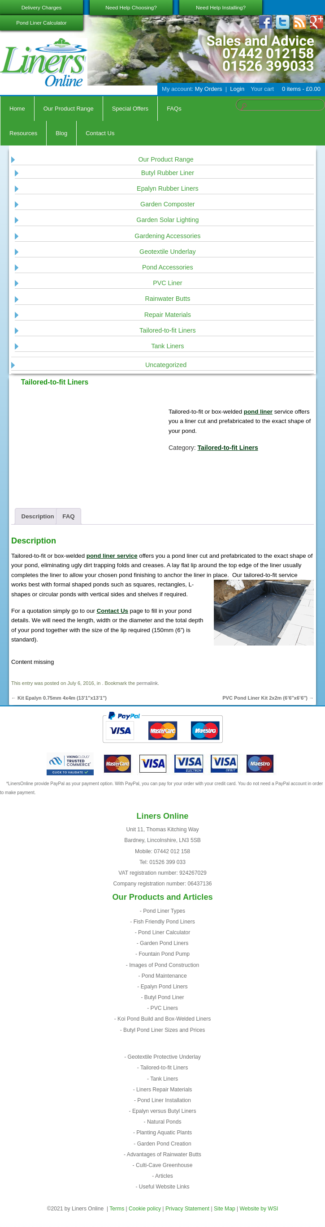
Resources (23, 133)
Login (237, 89)
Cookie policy (145, 1209)
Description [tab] (38, 516)
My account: (177, 89)
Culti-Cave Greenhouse (164, 1165)
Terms (116, 1209)
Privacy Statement (187, 1209)
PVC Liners (164, 1008)
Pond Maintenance (164, 976)
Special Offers (130, 108)
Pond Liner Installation (164, 1100)
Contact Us (100, 133)
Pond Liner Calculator (41, 23)
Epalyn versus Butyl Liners (164, 1111)
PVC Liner (167, 282)
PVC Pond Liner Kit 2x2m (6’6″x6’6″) (268, 698)
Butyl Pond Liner (164, 997)
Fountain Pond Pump (164, 954)
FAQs (174, 108)
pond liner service (112, 555)
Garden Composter (167, 204)
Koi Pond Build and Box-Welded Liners (164, 1019)
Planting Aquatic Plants (164, 1132)
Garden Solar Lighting (167, 219)
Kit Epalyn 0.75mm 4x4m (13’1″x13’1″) (59, 698)
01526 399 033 (167, 862)
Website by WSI (259, 1209)
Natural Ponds (164, 1122)
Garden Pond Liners (164, 943)
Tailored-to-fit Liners (167, 330)
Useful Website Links (164, 1187)
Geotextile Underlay (167, 251)
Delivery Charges (42, 7)
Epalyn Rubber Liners (168, 188)
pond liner (258, 411)
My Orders (208, 89)
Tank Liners (167, 346)
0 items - (300, 89)
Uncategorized (165, 364)
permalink (147, 683)
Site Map (224, 1209)
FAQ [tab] (68, 516)
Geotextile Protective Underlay (164, 1057)
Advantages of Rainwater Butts (164, 1154)
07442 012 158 (172, 851)
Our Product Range (68, 108)
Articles (164, 1176)
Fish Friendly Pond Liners (164, 922)
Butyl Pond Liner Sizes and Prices (164, 1030)
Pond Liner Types (164, 911)
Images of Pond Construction (164, 965)
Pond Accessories (167, 267)
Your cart (262, 89)
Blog (61, 133)
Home (17, 108)
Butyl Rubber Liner (167, 172)
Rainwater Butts (167, 298)
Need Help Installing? (221, 7)
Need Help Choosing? (130, 7)
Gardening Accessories (167, 235)
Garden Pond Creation (164, 1144)
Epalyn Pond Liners (164, 986)
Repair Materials (167, 314)
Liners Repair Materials (164, 1089)
